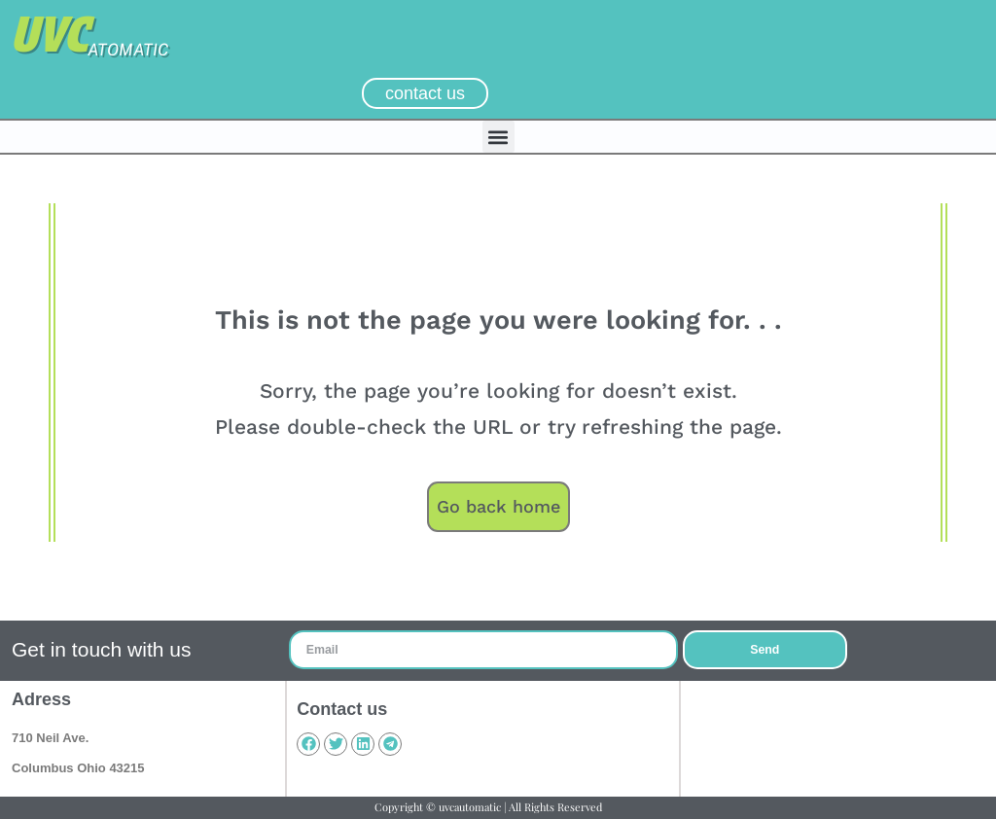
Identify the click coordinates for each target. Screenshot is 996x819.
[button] (498, 137)
